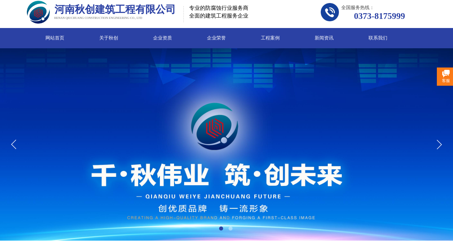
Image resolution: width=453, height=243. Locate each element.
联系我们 (378, 37)
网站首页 (54, 37)
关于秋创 (108, 37)
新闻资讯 (324, 37)
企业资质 (162, 37)
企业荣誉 (216, 37)
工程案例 (270, 37)
